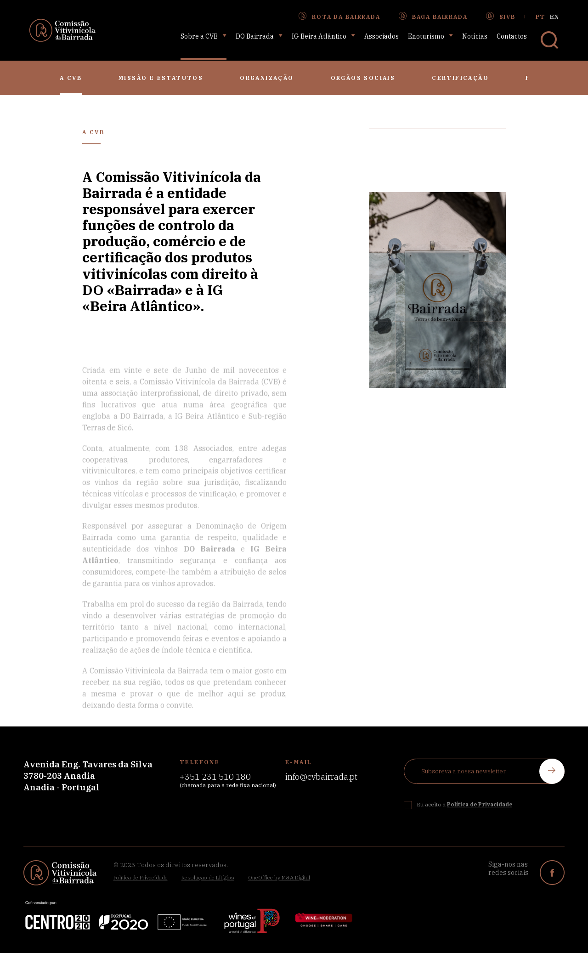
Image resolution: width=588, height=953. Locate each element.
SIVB (500, 16)
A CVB (71, 77)
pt (540, 17)
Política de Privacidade (140, 877)
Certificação (460, 77)
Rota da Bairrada (339, 16)
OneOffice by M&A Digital (279, 877)
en (554, 17)
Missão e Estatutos (161, 77)
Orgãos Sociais (363, 77)
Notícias (474, 36)
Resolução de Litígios (207, 877)
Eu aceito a (464, 804)
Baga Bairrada (433, 16)
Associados (381, 36)
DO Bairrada (259, 36)
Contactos (512, 36)
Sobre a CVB (203, 36)
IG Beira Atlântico (323, 36)
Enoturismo (430, 36)
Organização (267, 77)
